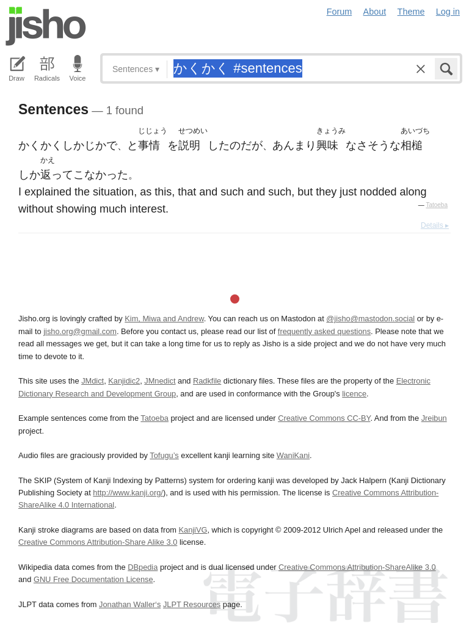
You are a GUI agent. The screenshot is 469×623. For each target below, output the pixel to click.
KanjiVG (192, 529)
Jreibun (434, 418)
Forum (339, 11)
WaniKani (293, 455)
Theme (411, 11)
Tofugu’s (164, 455)
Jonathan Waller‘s (130, 604)
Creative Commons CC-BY (324, 418)
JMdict (92, 380)
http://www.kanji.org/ (128, 492)
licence (354, 393)
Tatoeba (437, 205)
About (375, 11)
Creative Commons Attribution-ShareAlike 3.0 (356, 567)
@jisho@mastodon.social (370, 318)
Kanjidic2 (124, 380)
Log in (448, 11)
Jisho (45, 26)
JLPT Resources (191, 604)
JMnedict (159, 380)
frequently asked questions (324, 331)
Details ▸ (435, 225)
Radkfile (207, 380)
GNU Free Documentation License (93, 579)
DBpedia (143, 567)
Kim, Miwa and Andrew (164, 318)
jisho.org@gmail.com (80, 331)
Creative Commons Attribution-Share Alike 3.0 (97, 542)
